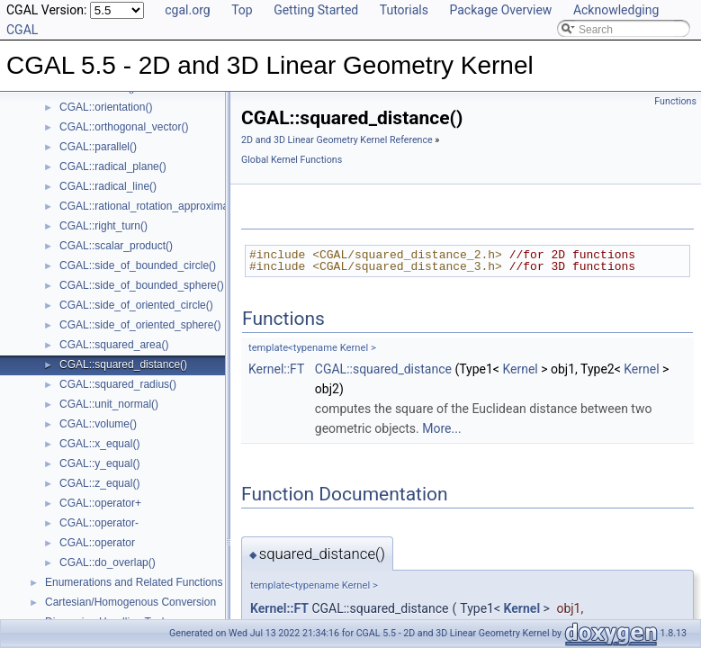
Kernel (519, 369)
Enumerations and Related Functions (133, 582)
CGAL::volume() (98, 424)
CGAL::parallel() (98, 146)
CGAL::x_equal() (99, 443)
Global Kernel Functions (291, 160)
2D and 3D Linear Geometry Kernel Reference (337, 140)
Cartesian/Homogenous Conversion (130, 602)
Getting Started (316, 10)
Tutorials (404, 10)
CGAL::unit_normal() (108, 404)
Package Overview (500, 10)
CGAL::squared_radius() (117, 384)
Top (242, 10)
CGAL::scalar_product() (116, 245)
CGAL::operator (97, 542)
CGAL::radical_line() (108, 186)
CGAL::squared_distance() (123, 364)
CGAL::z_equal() (99, 483)
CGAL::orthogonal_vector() (123, 127)
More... (441, 428)
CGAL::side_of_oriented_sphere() (139, 325)
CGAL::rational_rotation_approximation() (156, 206)
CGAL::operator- (99, 523)
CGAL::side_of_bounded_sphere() (141, 285)
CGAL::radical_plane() (112, 166)
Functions (675, 101)
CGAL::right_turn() (103, 226)
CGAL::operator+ (100, 503)
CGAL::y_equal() (99, 463)
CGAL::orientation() (105, 107)
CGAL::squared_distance (383, 369)
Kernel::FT (276, 369)
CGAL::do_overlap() (107, 562)
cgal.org (187, 10)
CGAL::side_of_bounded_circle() (137, 265)
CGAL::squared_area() (113, 344)
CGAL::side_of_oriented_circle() (136, 305)
